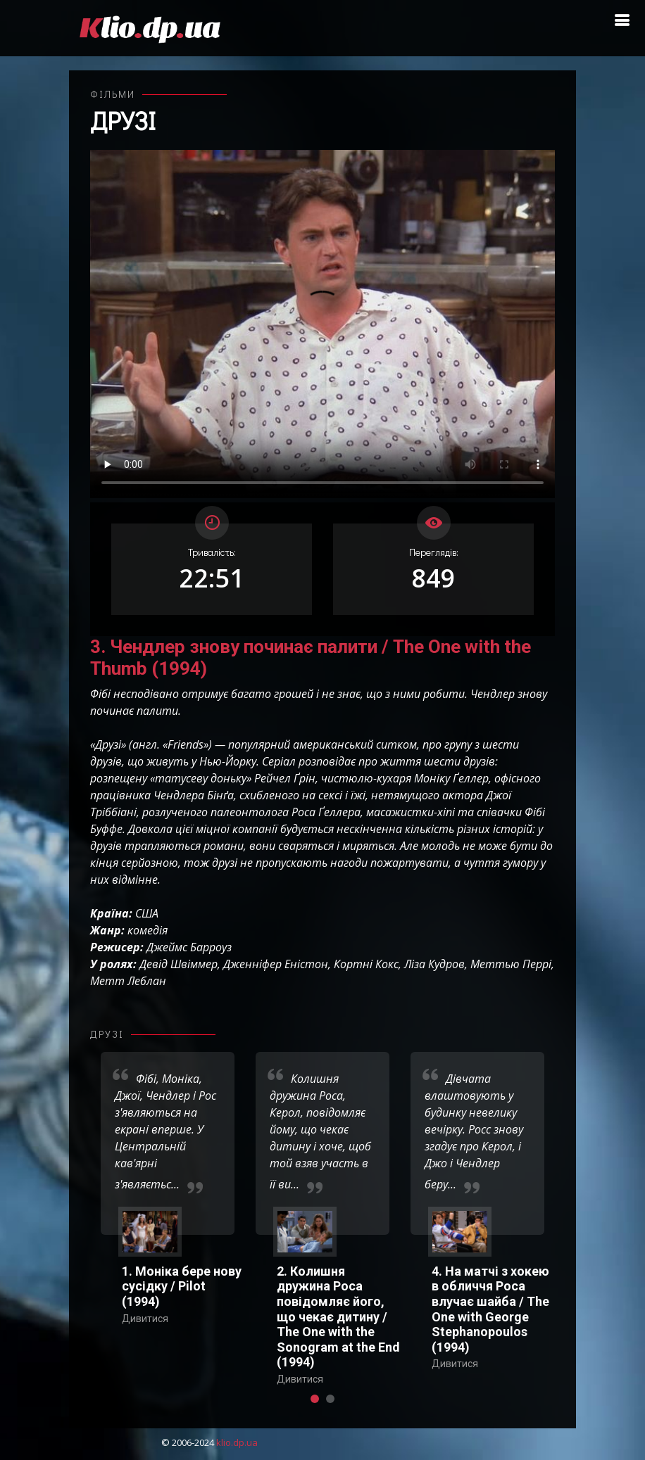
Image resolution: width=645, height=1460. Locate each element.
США (146, 913)
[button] (315, 1399)
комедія (147, 930)
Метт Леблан (128, 981)
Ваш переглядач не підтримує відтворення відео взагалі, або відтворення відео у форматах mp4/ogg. (322, 324)
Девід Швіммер (178, 964)
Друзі (123, 120)
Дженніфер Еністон (275, 964)
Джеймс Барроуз (189, 947)
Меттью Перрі (510, 964)
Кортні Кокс (366, 964)
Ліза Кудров (434, 964)
